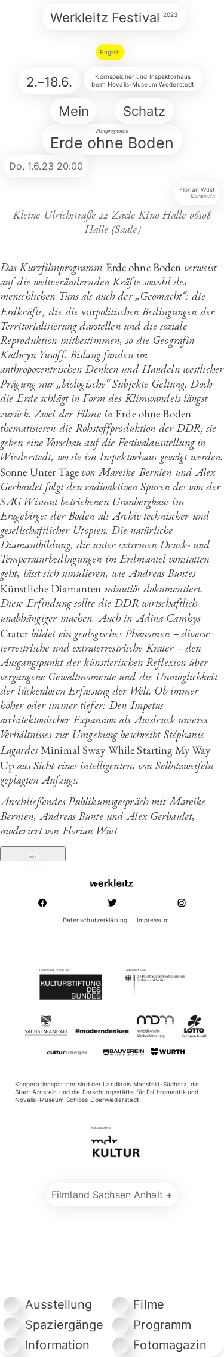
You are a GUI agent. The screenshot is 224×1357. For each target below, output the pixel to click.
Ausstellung (48, 1304)
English (110, 52)
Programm (152, 1325)
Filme (138, 1304)
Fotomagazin (159, 1345)
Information (47, 1345)
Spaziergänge (53, 1325)
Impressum (153, 941)
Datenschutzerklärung (95, 941)
